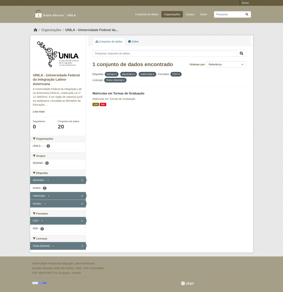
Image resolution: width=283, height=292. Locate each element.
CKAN (187, 283)
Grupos (190, 14)
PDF (103, 104)
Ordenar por (197, 64)
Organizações (172, 14)
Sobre (203, 14)
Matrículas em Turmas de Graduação (118, 93)
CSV (96, 104)
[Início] (35, 30)
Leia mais (39, 111)
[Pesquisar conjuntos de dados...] (232, 14)
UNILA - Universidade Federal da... (91, 30)
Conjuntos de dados (147, 14)
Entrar (245, 2)
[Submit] (247, 14)
